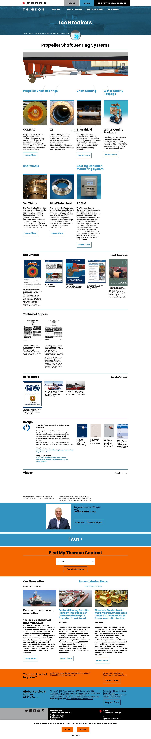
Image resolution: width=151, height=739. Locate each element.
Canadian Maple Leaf (23, 3)
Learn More (75, 735)
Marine (56, 9)
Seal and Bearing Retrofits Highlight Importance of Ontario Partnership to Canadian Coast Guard (74, 614)
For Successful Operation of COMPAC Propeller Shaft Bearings (32, 291)
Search (128, 9)
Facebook (32, 3)
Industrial (113, 9)
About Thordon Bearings (112, 711)
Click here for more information (79, 699)
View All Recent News (32, 586)
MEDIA (87, 3)
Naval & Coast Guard (42, 34)
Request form (112, 702)
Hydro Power (74, 9)
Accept (67, 729)
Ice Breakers (54, 34)
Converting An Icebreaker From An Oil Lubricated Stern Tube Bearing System (53, 348)
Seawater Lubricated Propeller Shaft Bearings (117, 288)
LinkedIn (36, 3)
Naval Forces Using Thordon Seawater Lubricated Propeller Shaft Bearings (32, 411)
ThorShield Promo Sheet (52, 285)
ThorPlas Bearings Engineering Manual (81, 442)
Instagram (45, 3)
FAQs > (75, 539)
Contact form (112, 680)
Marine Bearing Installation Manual (95, 441)
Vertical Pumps (94, 9)
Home (25, 34)
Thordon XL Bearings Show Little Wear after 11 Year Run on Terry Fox (75, 393)
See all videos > (121, 473)
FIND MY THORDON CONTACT (112, 3)
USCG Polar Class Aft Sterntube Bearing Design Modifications (31, 348)
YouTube (40, 3)
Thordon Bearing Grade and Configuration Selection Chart (122, 444)
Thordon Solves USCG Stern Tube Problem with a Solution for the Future (53, 394)
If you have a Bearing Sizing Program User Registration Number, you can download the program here (52, 459)
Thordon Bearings (33, 9)
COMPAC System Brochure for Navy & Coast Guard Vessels (75, 286)
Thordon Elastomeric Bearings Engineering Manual (108, 442)
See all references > (119, 377)
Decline (83, 729)
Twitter (28, 3)
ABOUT (71, 3)
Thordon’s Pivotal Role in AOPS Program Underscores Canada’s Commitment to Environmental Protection (111, 614)
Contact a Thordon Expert (88, 522)
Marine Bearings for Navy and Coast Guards (95, 286)
